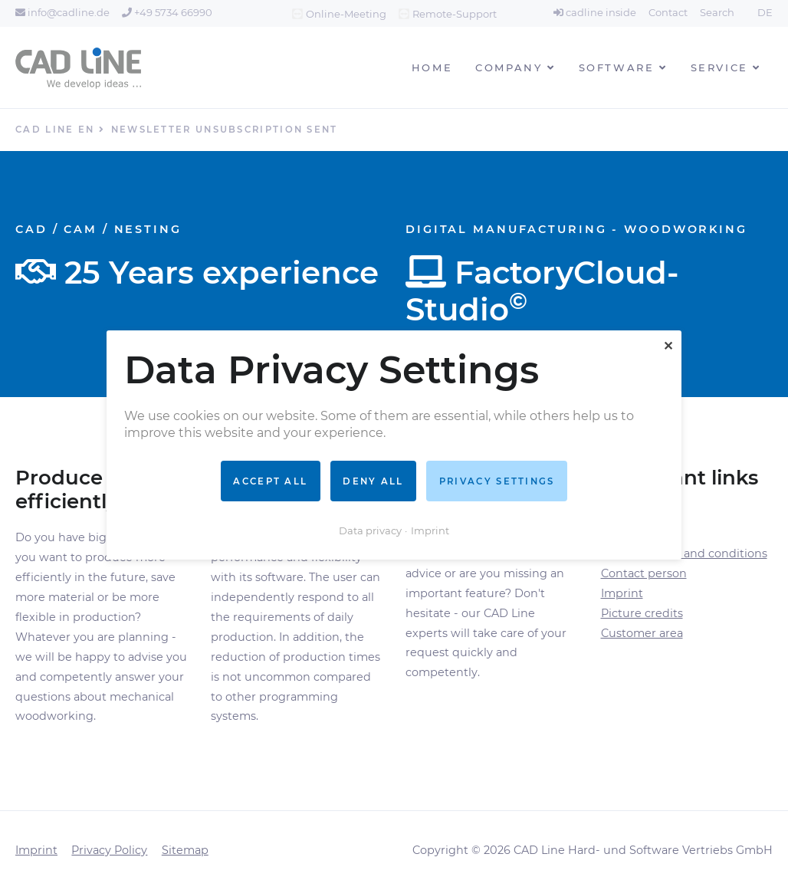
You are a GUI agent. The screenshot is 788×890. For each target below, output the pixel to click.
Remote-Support (454, 14)
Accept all (270, 480)
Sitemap (185, 850)
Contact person (644, 573)
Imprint (622, 593)
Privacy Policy (109, 850)
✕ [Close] (668, 346)
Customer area (642, 633)
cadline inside (594, 12)
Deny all (373, 480)
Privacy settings (497, 480)
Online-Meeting (346, 14)
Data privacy (370, 530)
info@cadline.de (62, 12)
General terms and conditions (684, 553)
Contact (668, 12)
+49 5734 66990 (167, 12)
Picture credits (642, 613)
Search (717, 12)
